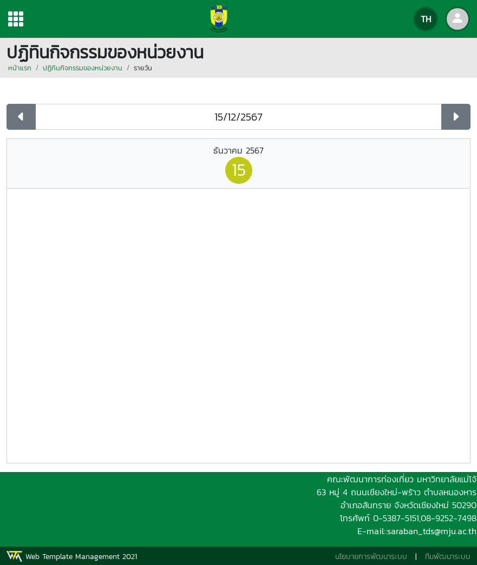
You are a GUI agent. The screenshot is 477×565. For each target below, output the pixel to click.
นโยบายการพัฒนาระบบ (371, 556)
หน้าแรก (19, 68)
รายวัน (143, 68)
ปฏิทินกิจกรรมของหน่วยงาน (82, 68)
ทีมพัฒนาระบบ (448, 556)
